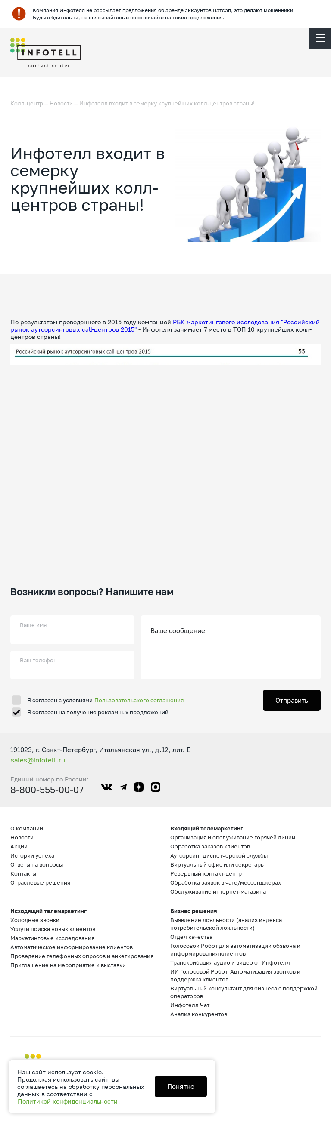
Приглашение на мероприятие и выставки (68, 965)
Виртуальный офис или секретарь (217, 864)
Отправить (291, 700)
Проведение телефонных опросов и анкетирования (81, 956)
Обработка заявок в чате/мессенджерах (225, 882)
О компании (26, 828)
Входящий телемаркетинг (206, 828)
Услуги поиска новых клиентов (52, 928)
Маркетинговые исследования (52, 937)
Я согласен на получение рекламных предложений (98, 712)
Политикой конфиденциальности (68, 1101)
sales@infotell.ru (38, 760)
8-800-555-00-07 (47, 789)
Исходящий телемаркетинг (48, 910)
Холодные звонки (34, 919)
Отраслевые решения (40, 882)
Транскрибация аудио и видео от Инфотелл (230, 962)
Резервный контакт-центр (206, 873)
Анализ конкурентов (198, 1014)
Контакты (23, 873)
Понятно (180, 1086)
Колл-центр (26, 103)
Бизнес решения (193, 910)
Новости (61, 103)
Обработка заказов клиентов (210, 846)
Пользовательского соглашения (139, 700)
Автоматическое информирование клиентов (71, 947)
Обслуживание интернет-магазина (218, 891)
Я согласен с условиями (105, 700)
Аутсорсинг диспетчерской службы (219, 855)
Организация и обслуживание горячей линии (232, 837)
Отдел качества (191, 936)
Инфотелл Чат (189, 1005)
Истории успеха (32, 855)
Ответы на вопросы (36, 864)
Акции (19, 846)
